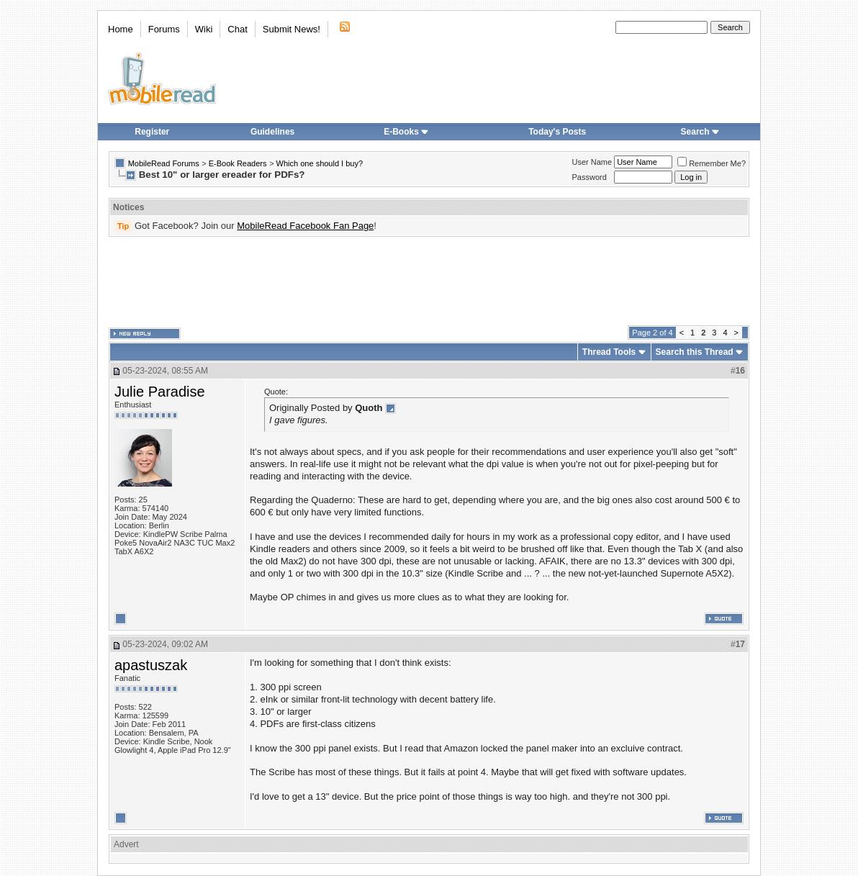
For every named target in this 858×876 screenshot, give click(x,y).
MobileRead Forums (163, 163)
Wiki (204, 29)
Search (700, 132)
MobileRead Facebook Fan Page (305, 225)
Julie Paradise (159, 391)
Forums (164, 29)
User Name (592, 162)
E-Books (406, 132)
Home (120, 29)
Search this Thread (694, 352)
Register (152, 132)
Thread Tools (609, 352)
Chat (237, 29)
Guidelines (272, 132)
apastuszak (150, 665)
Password (589, 177)
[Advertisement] (429, 281)
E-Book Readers (238, 163)
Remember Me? (711, 163)
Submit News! (291, 29)
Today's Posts (557, 132)
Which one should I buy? (319, 163)
